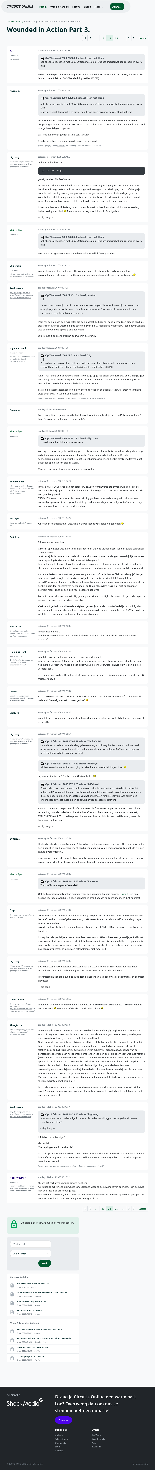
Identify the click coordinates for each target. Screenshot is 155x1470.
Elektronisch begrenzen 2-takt (32, 1301)
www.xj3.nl (14, 59)
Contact (59, 1450)
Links (57, 1446)
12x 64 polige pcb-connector (31, 1356)
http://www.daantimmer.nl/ (21, 1008)
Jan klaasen (16, 288)
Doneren (63, 1420)
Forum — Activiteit (19, 1277)
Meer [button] (109, 10)
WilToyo (14, 518)
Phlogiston (16, 1025)
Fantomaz (15, 626)
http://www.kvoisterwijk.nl (20, 297)
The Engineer (17, 481)
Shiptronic (15, 265)
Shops (99, 10)
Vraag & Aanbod (71, 10)
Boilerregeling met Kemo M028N (33, 1283)
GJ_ (12, 51)
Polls (93, 1442)
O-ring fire (125, 893)
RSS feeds (96, 1446)
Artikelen (59, 1435)
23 (102, 38)
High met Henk (18, 348)
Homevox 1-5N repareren (29, 1310)
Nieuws (88, 10)
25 (116, 38)
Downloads (60, 1442)
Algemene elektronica (44, 21)
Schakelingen (61, 1438)
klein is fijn (61, 145)
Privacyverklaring (140, 1463)
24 (109, 38)
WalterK (14, 712)
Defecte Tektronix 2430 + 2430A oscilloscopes (39, 1329)
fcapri (13, 910)
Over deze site (98, 1438)
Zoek (45, 1263)
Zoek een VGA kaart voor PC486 (32, 1347)
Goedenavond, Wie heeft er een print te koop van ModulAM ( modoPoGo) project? (56, 1338)
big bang (14, 157)
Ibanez (13, 691)
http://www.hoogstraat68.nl (21, 295)
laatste (142, 38)
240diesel (15, 537)
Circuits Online (14, 21)
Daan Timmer (17, 999)
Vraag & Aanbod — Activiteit (24, 1323)
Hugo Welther (17, 1177)
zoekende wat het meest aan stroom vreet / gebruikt (42, 1292)
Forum (54, 10)
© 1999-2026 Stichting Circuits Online (25, 1463)
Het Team (96, 1435)
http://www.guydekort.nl (20, 292)
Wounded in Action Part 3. (70, 21)
